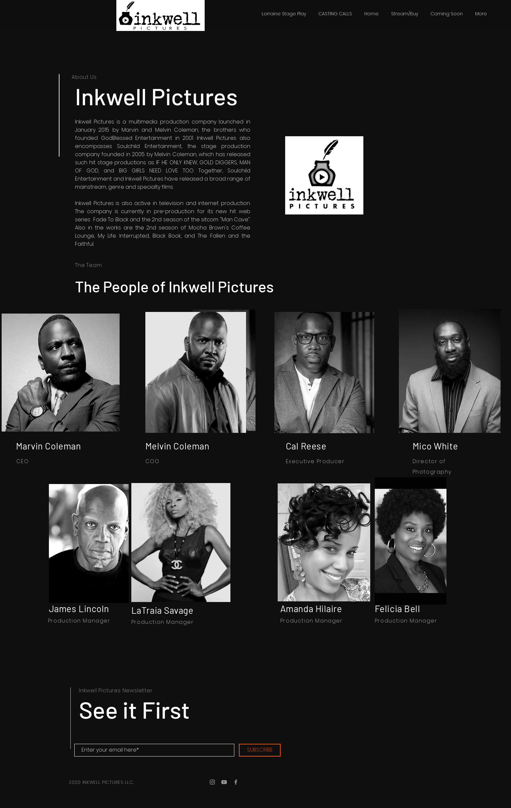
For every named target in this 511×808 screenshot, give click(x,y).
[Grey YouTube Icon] (224, 782)
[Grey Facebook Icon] (235, 782)
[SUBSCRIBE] (260, 750)
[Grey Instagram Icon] (212, 782)
